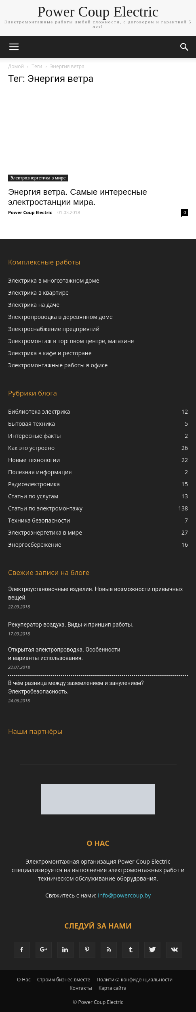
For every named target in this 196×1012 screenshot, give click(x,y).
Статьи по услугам (33, 496)
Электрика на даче (33, 304)
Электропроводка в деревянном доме (60, 317)
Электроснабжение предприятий (53, 329)
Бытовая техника (31, 423)
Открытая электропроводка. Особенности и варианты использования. (64, 653)
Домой (16, 66)
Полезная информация (40, 472)
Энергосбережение (34, 544)
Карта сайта (112, 988)
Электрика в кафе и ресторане (50, 353)
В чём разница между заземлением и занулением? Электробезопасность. (76, 687)
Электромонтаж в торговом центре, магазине (71, 341)
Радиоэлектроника (34, 484)
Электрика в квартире (38, 292)
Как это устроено (31, 448)
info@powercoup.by (124, 895)
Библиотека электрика (39, 411)
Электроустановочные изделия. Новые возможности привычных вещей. (95, 593)
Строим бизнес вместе (64, 979)
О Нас (24, 979)
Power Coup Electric (30, 212)
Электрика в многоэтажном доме (53, 280)
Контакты (81, 988)
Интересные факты (34, 435)
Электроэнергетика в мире (38, 178)
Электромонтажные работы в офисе (57, 365)
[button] (184, 47)
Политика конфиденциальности (135, 979)
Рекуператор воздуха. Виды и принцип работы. (70, 624)
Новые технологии (34, 460)
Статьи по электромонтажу (45, 508)
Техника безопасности (39, 520)
